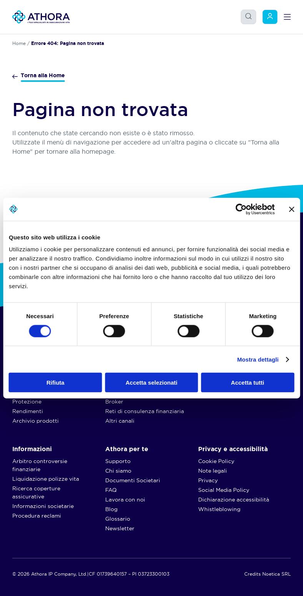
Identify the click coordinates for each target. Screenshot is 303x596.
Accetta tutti (247, 382)
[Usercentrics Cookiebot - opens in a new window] (241, 209)
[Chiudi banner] (291, 209)
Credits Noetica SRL (267, 574)
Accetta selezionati (151, 382)
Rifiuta (55, 382)
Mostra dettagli (257, 359)
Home (19, 43)
